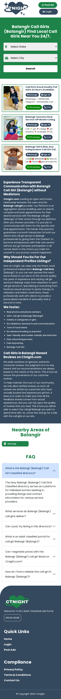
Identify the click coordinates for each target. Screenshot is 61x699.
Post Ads (10, 650)
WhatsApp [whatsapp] (33, 107)
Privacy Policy (13, 669)
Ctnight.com (11, 199)
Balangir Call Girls (43, 269)
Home (8, 639)
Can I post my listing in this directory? (28, 526)
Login (47, 11)
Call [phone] (47, 107)
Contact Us (11, 680)
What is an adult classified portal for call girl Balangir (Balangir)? (27, 539)
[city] (30, 58)
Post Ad (48, 5)
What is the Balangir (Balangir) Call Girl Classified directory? (27, 470)
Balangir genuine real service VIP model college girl (41, 119)
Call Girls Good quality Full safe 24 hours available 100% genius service (41, 89)
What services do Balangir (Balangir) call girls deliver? (28, 513)
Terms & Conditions (17, 675)
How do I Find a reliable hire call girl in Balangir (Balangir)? (28, 574)
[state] (30, 47)
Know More (12, 617)
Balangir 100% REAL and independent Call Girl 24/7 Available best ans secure (41, 149)
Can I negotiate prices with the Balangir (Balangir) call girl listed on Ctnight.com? (27, 556)
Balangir (10, 443)
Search (30, 68)
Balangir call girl (13, 205)
